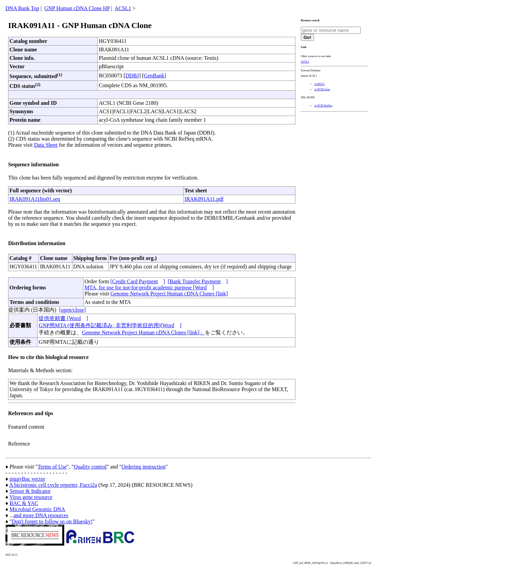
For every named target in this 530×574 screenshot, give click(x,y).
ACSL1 (123, 8)
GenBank (154, 75)
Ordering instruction (144, 467)
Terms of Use (52, 467)
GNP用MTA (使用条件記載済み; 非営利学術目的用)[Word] (110, 325)
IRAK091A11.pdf (204, 199)
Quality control (90, 467)
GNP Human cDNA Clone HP (77, 8)
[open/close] (72, 310)
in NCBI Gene (322, 89)
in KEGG (319, 84)
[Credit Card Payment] (137, 281)
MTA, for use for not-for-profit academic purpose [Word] (149, 287)
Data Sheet (45, 145)
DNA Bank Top (22, 8)
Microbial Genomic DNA (37, 509)
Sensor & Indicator (30, 491)
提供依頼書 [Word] (63, 318)
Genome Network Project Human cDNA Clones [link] (168, 293)
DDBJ (132, 75)
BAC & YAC (23, 503)
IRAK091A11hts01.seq (34, 199)
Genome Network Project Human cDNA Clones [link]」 (143, 332)
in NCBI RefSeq (323, 105)
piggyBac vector (27, 479)
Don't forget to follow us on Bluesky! (52, 521)
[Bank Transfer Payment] (198, 281)
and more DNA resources (41, 515)
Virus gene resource (30, 497)
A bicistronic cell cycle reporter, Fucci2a (53, 485)
